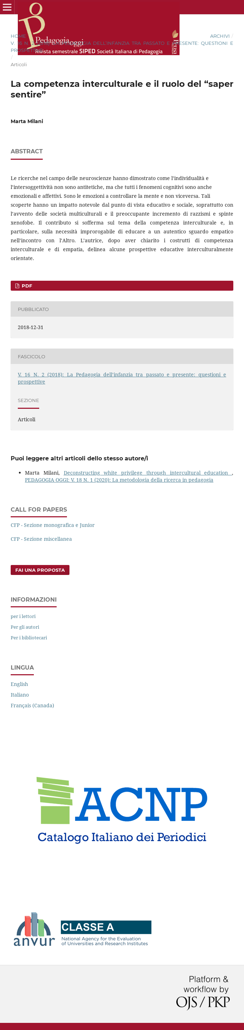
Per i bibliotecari (29, 637)
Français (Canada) (32, 705)
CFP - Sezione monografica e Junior (53, 525)
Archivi (220, 36)
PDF (26, 286)
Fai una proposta (40, 570)
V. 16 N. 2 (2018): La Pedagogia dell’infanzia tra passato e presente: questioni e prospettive (122, 46)
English (19, 684)
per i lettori (23, 616)
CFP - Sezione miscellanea (41, 538)
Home (18, 36)
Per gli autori (25, 627)
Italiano (20, 694)
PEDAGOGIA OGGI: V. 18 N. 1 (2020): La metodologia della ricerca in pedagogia (119, 479)
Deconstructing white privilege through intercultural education (148, 472)
